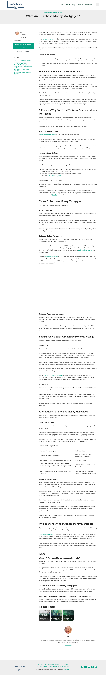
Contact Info (65, 666)
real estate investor (47, 39)
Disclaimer (50, 664)
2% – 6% (54, 195)
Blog (73, 5)
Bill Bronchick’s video (51, 256)
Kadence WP (66, 669)
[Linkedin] (96, 667)
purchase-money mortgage (48, 134)
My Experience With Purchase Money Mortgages (22, 73)
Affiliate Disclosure (42, 666)
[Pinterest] (92, 667)
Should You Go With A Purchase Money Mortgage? (23, 67)
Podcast (80, 5)
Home (62, 5)
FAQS (15, 75)
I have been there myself (46, 534)
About (68, 5)
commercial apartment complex (53, 375)
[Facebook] (82, 667)
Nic (46, 20)
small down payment (55, 176)
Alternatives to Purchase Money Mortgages (21, 70)
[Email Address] (23, 40)
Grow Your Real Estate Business (53, 12)
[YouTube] (89, 667)
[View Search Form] (97, 4)
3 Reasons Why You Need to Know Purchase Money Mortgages (22, 63)
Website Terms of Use (61, 664)
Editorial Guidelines (55, 666)
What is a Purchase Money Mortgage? (23, 60)
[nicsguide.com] (15, 5)
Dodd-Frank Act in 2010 (85, 250)
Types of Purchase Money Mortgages (23, 65)
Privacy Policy (42, 664)
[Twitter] (85, 667)
